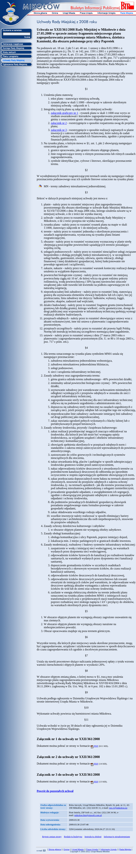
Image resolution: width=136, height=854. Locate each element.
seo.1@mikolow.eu (118, 808)
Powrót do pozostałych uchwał (55, 791)
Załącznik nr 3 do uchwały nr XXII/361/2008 (68, 774)
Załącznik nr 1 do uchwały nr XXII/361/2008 (68, 739)
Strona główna (55, 849)
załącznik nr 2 (59, 123)
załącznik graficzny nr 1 (64, 112)
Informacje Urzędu (109, 849)
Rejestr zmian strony (51, 836)
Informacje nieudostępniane (117, 836)
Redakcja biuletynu (73, 836)
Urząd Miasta (78, 849)
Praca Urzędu (92, 849)
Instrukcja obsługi (93, 836)
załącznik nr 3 (59, 129)
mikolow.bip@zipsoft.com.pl (88, 815)
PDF (94, 746)
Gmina (66, 849)
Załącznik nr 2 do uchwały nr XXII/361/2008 (68, 757)
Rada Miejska (125, 849)
